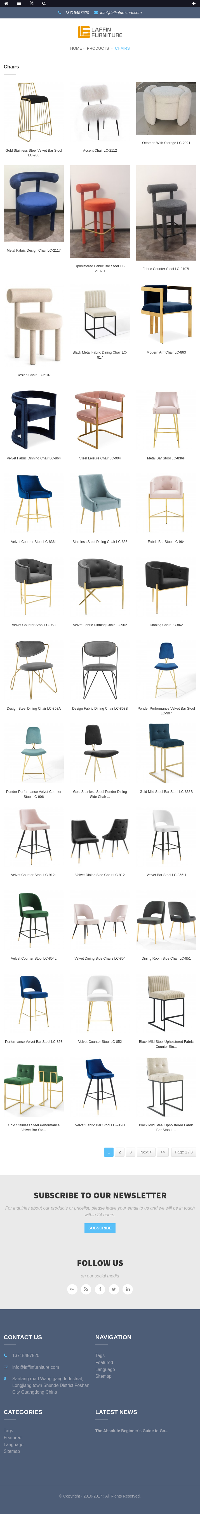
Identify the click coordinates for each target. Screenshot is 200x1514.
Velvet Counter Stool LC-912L (34, 875)
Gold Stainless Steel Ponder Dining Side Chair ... (100, 794)
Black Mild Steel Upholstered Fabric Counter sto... (166, 1044)
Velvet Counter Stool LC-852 (100, 1042)
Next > (146, 1152)
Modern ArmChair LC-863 (166, 352)
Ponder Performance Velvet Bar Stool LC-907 (166, 711)
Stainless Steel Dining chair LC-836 (99, 542)
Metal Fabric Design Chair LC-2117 (34, 250)
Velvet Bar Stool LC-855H (166, 875)
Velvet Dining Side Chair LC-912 (100, 875)
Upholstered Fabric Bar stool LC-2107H (100, 268)
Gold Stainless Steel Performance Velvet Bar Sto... (34, 1127)
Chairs (122, 48)
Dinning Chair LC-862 (166, 625)
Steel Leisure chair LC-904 (100, 458)
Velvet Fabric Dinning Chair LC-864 (34, 458)
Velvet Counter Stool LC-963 (34, 625)
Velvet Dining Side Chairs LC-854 (100, 958)
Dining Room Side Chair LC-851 (166, 958)
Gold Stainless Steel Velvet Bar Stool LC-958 (34, 153)
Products (98, 48)
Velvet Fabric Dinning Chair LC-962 (100, 625)
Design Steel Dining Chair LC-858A (34, 708)
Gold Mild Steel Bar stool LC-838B (166, 792)
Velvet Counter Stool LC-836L (34, 542)
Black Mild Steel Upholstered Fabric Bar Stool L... (166, 1127)
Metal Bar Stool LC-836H (166, 458)
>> (163, 1152)
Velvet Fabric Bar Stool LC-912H (100, 1125)
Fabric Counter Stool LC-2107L (166, 269)
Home (76, 48)
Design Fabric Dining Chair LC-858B (100, 708)
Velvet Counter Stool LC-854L (34, 958)
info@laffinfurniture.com (121, 12)
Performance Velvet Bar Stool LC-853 (33, 1042)
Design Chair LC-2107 (34, 375)
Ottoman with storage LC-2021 (166, 143)
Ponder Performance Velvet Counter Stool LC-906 (34, 794)
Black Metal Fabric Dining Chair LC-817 (100, 355)
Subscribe (100, 1228)
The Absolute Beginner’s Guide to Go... (132, 1431)
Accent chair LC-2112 (100, 150)
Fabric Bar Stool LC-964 (166, 542)
